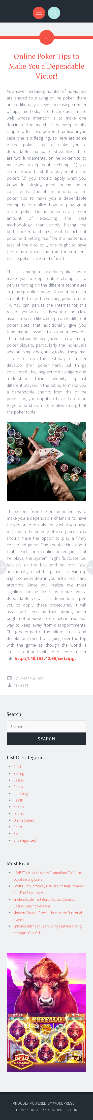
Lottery (18, 813)
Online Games (23, 820)
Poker (17, 827)
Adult (17, 766)
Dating (18, 786)
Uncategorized (24, 840)
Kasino (18, 806)
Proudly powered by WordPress (44, 1103)
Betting (18, 773)
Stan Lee (21, 685)
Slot (16, 833)
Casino (18, 780)
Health (18, 800)
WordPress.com (62, 1110)
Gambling (20, 793)
